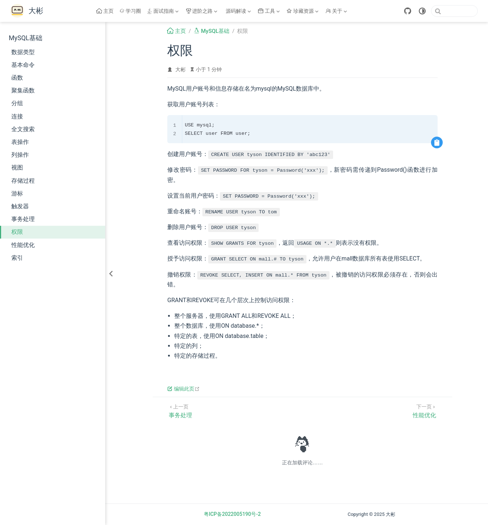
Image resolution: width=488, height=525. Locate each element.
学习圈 (130, 11)
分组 (17, 103)
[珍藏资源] (303, 11)
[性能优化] (424, 410)
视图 (17, 167)
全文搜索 (23, 129)
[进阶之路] (202, 11)
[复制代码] (437, 142)
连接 (17, 116)
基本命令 (23, 64)
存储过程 (23, 180)
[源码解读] (238, 11)
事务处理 (23, 219)
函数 (17, 77)
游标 (17, 193)
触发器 (20, 206)
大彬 (180, 69)
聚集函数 (23, 90)
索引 (17, 257)
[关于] (337, 11)
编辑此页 (183, 389)
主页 (105, 11)
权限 (17, 231)
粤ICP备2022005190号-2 (232, 514)
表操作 (20, 141)
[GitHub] (407, 11)
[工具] (269, 11)
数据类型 (23, 52)
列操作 (20, 154)
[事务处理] (180, 410)
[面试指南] (163, 11)
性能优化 (23, 244)
